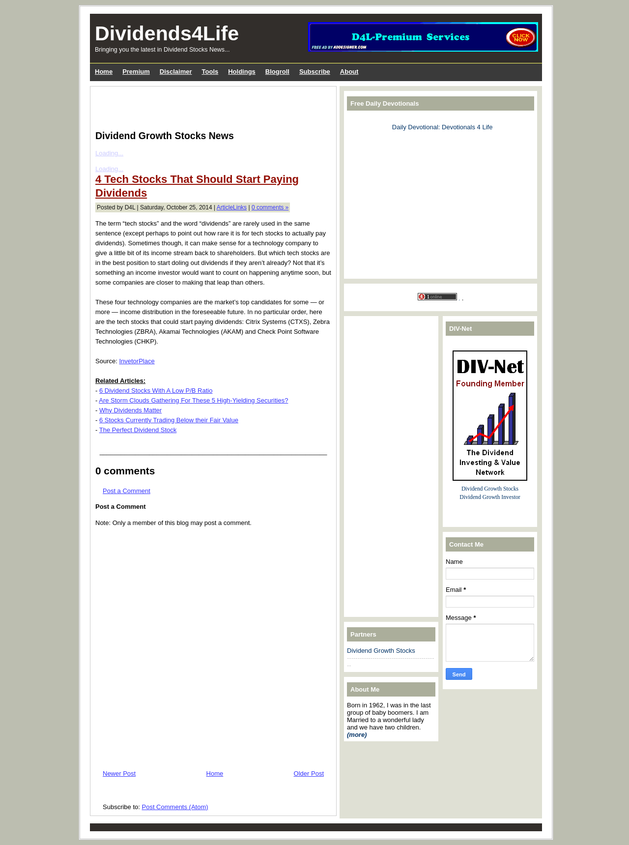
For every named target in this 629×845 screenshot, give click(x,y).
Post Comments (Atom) (175, 807)
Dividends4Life (167, 33)
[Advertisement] (210, 106)
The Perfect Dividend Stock (138, 430)
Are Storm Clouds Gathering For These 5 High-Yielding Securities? (193, 400)
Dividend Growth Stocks (381, 650)
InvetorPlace (136, 361)
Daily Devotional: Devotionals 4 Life (442, 127)
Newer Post (119, 773)
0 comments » (270, 207)
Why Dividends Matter (130, 410)
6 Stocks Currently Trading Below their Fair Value (168, 420)
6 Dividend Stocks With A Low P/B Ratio (156, 390)
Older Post (309, 773)
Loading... (109, 153)
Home (215, 773)
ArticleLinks (232, 207)
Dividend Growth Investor (489, 497)
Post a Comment (126, 491)
